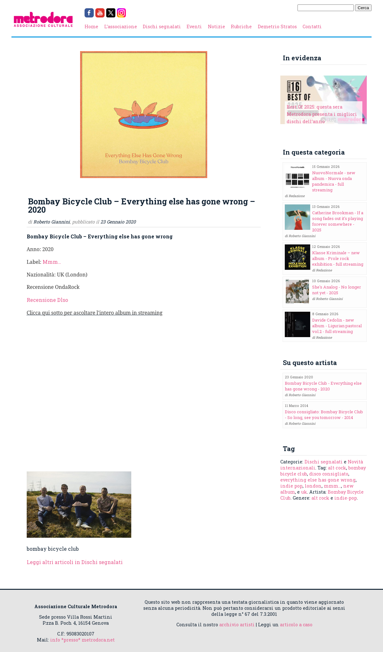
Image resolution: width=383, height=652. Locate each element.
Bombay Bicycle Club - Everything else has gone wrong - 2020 (323, 386)
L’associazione (120, 26)
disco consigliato (328, 474)
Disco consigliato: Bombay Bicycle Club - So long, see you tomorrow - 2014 (324, 414)
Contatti (312, 26)
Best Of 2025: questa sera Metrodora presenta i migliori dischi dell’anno (322, 114)
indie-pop (345, 498)
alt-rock (337, 468)
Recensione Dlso (47, 299)
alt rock (320, 498)
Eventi (194, 26)
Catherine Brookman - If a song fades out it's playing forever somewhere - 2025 (337, 221)
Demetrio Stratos (277, 26)
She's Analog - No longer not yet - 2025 (336, 290)
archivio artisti (237, 625)
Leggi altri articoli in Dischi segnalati (75, 562)
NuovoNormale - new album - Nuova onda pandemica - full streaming (333, 181)
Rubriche (241, 26)
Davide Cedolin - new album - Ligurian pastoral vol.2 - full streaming (337, 325)
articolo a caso (296, 625)
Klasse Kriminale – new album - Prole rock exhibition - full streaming (337, 258)
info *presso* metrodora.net (82, 640)
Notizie (216, 26)
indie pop (291, 486)
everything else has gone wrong (318, 480)
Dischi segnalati (162, 26)
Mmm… (52, 261)
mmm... (332, 486)
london (313, 486)
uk (304, 492)
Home (91, 26)
